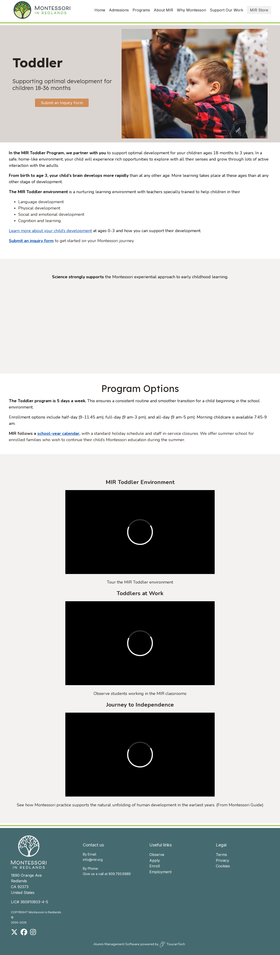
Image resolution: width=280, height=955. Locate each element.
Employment (160, 871)
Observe (156, 854)
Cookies (223, 866)
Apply (154, 860)
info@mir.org (93, 860)
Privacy (222, 860)
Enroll (154, 866)
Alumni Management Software (116, 944)
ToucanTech (172, 945)
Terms (221, 854)
